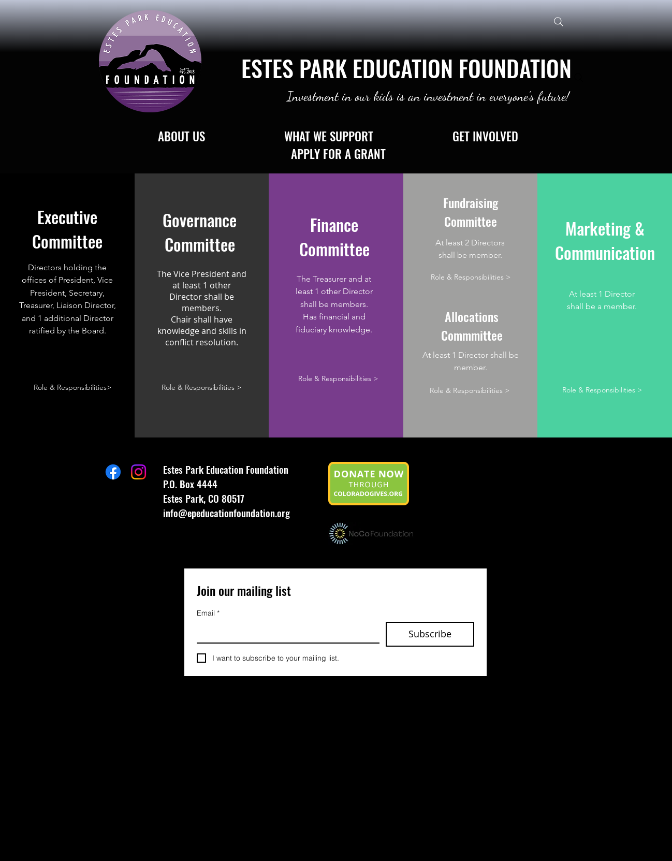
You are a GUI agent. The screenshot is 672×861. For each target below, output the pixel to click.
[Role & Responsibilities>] (73, 387)
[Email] (285, 632)
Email (208, 613)
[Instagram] (138, 472)
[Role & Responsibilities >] (201, 387)
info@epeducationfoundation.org (226, 512)
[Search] (558, 21)
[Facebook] (113, 472)
